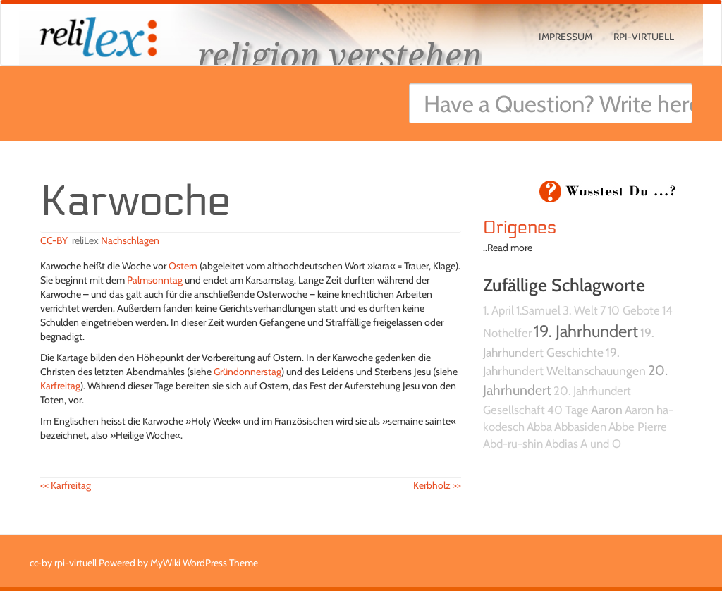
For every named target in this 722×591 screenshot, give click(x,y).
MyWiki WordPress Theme (204, 562)
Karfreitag (60, 385)
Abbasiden (580, 427)
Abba (539, 427)
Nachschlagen (130, 240)
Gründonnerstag (247, 371)
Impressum (565, 36)
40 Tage (568, 410)
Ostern (183, 266)
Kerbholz (437, 485)
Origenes (520, 227)
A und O (600, 444)
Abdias (561, 444)
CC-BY (54, 240)
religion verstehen (339, 55)
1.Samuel (538, 310)
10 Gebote (634, 310)
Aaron (607, 409)
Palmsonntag (155, 280)
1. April (498, 310)
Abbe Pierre (637, 427)
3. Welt (580, 310)
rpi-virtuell (643, 36)
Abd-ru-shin (513, 444)
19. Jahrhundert (586, 331)
